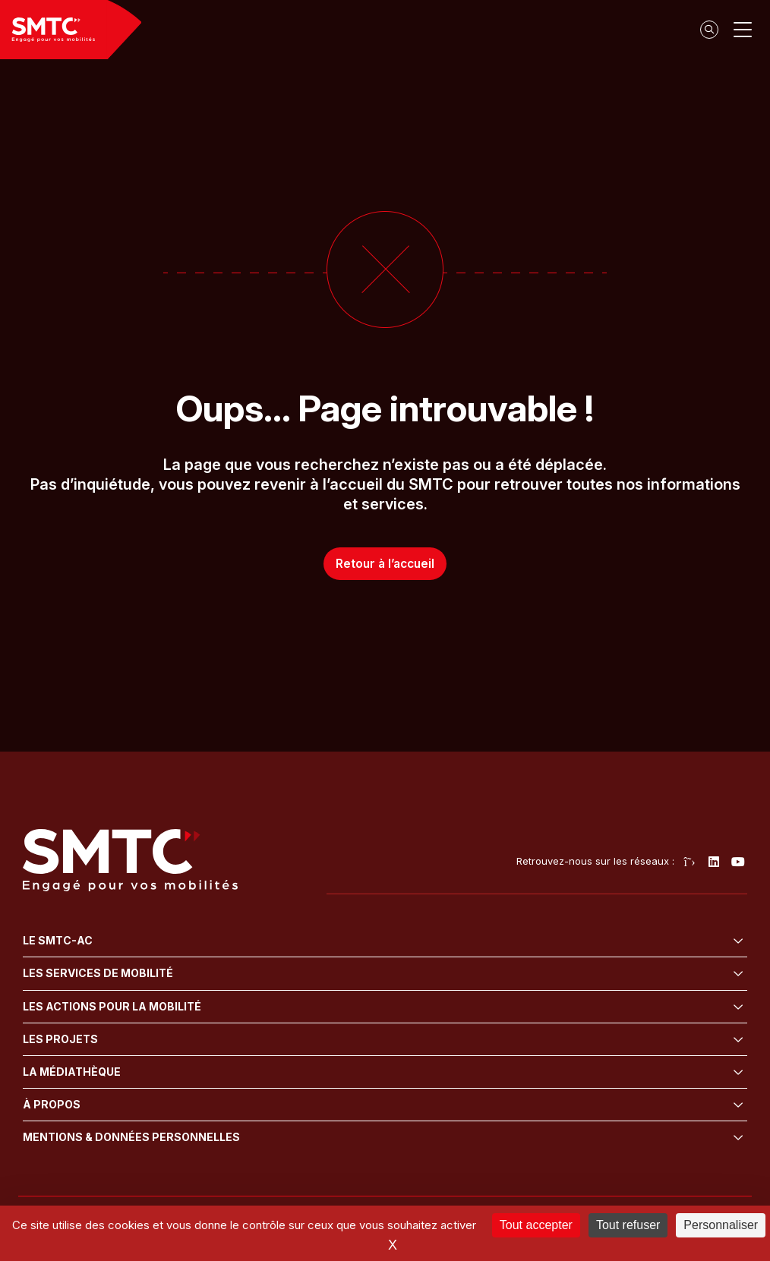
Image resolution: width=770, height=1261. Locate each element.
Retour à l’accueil (385, 563)
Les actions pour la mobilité (112, 1006)
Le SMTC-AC (58, 940)
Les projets (60, 1038)
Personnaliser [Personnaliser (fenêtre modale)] (720, 1224)
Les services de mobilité (98, 972)
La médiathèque (72, 1071)
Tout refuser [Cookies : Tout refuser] (628, 1224)
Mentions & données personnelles (131, 1136)
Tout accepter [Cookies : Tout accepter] (536, 1224)
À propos (51, 1104)
